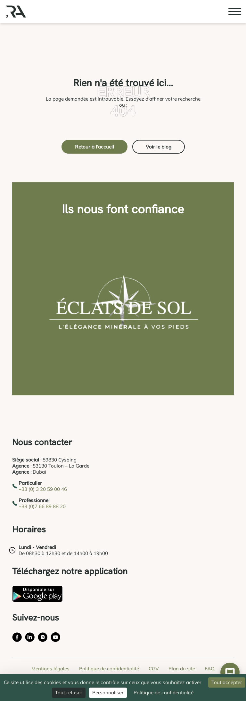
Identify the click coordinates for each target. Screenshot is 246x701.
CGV (154, 669)
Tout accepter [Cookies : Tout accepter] (226, 682)
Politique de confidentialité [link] (163, 693)
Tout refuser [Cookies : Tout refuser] (68, 693)
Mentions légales (50, 669)
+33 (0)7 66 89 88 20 (42, 506)
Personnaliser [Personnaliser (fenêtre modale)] (108, 693)
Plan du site (181, 669)
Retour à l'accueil (94, 147)
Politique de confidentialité (109, 669)
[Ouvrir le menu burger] (234, 11)
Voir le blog (158, 147)
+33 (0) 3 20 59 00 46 (43, 489)
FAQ (210, 669)
